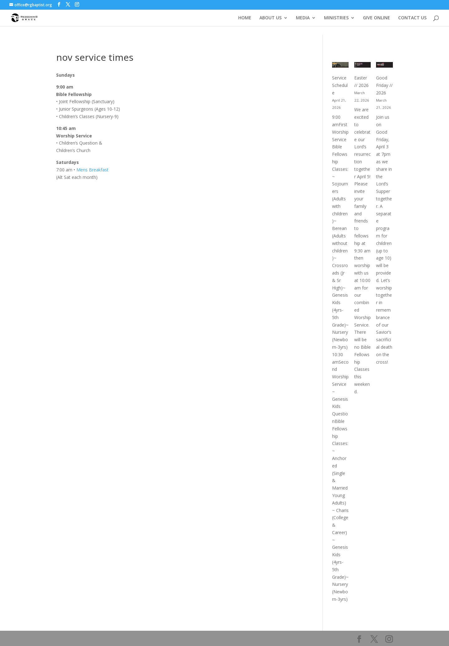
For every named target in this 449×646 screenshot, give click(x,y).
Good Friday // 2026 (384, 85)
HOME (244, 18)
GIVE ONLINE (376, 18)
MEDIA (303, 18)
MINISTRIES (336, 18)
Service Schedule (340, 85)
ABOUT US (270, 18)
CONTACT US (412, 18)
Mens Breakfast (92, 170)
